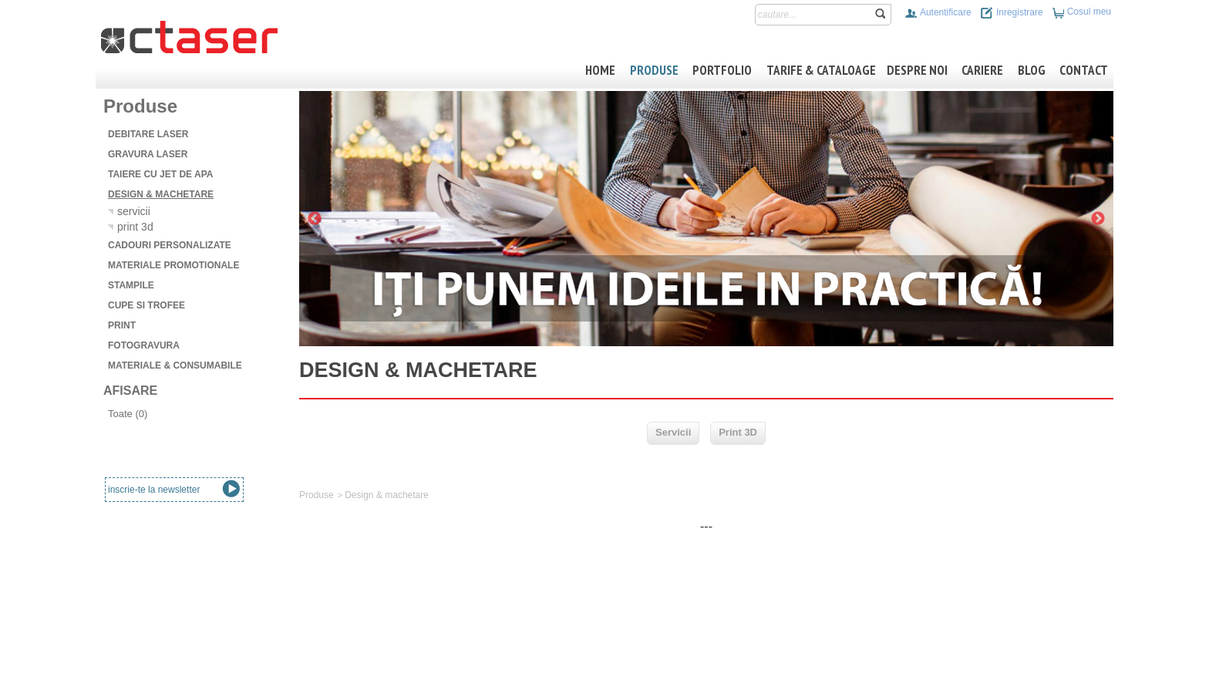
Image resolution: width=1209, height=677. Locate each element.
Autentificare (937, 12)
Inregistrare (1011, 12)
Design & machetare (387, 495)
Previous (314, 219)
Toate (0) (127, 413)
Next (1098, 219)
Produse (316, 495)
